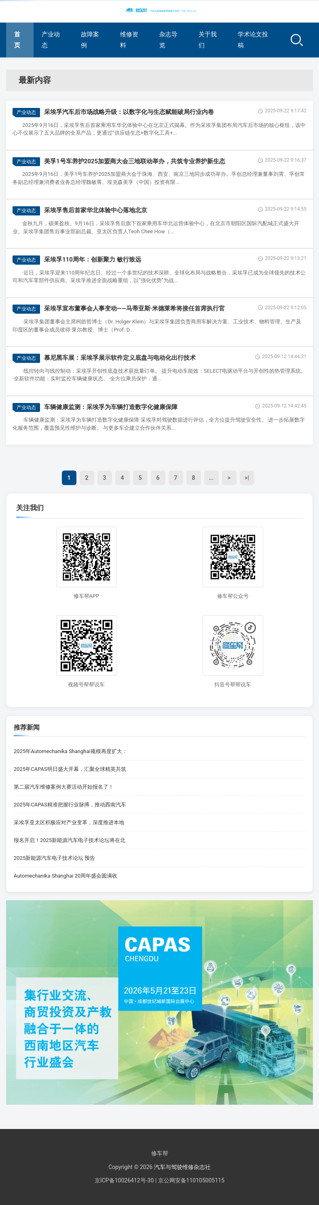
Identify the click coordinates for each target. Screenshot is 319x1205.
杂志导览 (168, 40)
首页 (17, 40)
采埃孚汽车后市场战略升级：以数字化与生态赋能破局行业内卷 (129, 112)
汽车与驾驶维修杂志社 (182, 1167)
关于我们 (208, 40)
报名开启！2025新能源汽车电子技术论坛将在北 (69, 840)
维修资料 (129, 40)
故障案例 (90, 40)
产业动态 (51, 40)
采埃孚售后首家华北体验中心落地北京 (95, 210)
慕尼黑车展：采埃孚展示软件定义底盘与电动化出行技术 (120, 357)
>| (247, 478)
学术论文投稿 (253, 40)
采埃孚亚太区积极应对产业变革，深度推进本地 (69, 822)
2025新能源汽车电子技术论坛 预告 (54, 858)
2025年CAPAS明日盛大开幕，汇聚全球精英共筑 (70, 769)
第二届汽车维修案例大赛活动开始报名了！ (64, 787)
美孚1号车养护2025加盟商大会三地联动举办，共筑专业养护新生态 (134, 161)
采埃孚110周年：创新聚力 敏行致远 (92, 259)
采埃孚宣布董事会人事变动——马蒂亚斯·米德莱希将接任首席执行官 (134, 308)
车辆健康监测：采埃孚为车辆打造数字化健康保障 (110, 407)
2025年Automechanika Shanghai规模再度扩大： (70, 751)
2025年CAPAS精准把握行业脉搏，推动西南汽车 (70, 805)
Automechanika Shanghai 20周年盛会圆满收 (65, 876)
